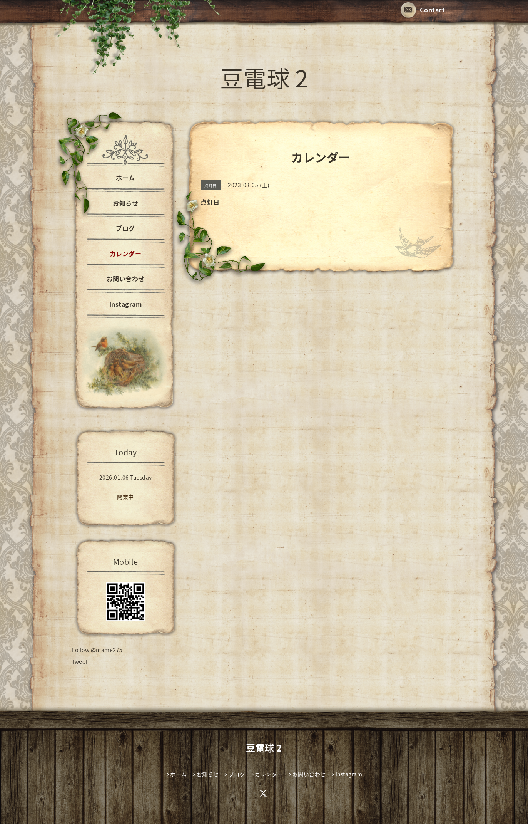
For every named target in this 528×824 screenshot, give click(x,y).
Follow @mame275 (97, 650)
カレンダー (126, 253)
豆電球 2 (264, 77)
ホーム (125, 177)
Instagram (125, 304)
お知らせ (125, 203)
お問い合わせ (126, 278)
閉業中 (125, 496)
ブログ (125, 228)
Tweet (80, 661)
